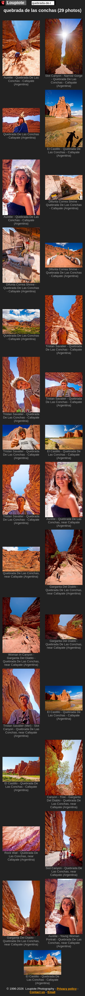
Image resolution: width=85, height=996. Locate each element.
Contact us (37, 992)
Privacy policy (66, 988)
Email (52, 992)
